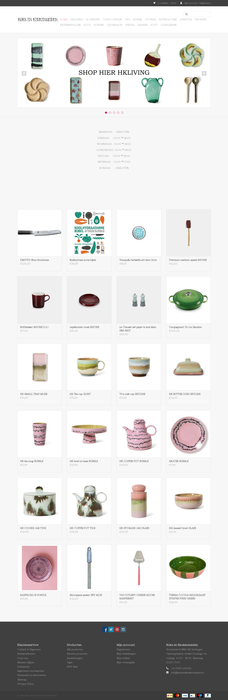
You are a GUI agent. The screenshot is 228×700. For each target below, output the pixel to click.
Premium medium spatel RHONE (188, 260)
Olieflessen (168, 25)
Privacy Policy (25, 683)
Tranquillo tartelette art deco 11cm (138, 260)
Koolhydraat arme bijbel (83, 260)
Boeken (99, 25)
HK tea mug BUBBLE (31, 461)
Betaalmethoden (26, 653)
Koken (137, 19)
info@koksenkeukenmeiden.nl (187, 672)
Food (87, 25)
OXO (127, 19)
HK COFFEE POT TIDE (82, 528)
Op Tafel (150, 19)
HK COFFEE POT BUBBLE (133, 461)
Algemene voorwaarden (30, 671)
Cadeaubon (114, 25)
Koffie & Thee (168, 19)
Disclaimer (23, 666)
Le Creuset (93, 19)
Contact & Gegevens (29, 649)
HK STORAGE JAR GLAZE (134, 528)
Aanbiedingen (75, 658)
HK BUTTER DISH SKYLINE (184, 394)
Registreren (123, 649)
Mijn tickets (123, 658)
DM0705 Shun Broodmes (34, 260)
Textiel (130, 25)
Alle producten (75, 649)
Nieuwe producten (77, 653)
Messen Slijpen (25, 662)
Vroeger (200, 19)
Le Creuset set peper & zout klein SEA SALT (137, 329)
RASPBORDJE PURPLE (33, 595)
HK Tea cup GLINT (80, 394)
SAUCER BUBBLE (178, 461)
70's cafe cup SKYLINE (132, 394)
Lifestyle (186, 19)
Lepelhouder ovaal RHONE (84, 327)
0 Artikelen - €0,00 (165, 3)
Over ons (22, 658)
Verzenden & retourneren (31, 675)
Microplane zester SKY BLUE (86, 595)
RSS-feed (72, 666)
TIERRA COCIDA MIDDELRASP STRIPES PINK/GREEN (187, 597)
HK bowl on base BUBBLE (84, 461)
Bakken (143, 25)
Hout (154, 25)
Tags (69, 662)
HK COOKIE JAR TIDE (33, 528)
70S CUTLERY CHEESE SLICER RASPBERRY (137, 597)
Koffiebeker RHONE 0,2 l (34, 327)
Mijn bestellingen (126, 653)
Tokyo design (112, 19)
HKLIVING (76, 19)
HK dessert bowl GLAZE (182, 528)
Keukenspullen (70, 25)
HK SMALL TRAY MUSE (33, 394)
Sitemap (21, 679)
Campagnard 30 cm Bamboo (185, 327)
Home (64, 19)
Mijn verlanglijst (126, 662)
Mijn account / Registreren (195, 3)
